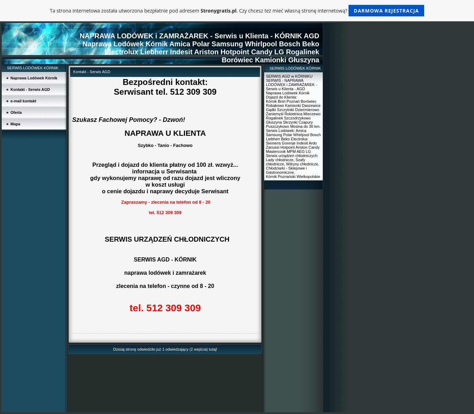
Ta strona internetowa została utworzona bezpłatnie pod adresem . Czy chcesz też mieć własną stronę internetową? (237, 10)
